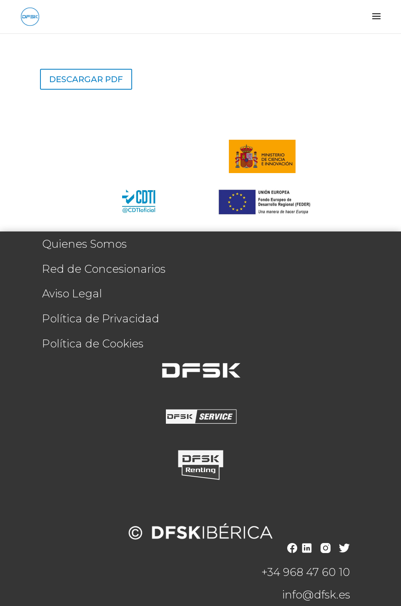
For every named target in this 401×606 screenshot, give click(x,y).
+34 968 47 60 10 (305, 572)
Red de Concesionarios (103, 269)
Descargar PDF (86, 79)
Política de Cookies (92, 343)
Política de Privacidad (100, 318)
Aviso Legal (72, 293)
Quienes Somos (84, 244)
